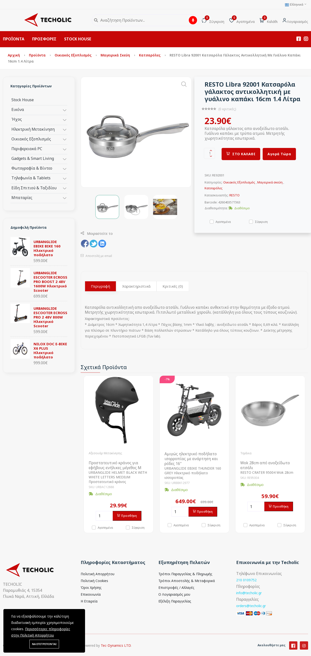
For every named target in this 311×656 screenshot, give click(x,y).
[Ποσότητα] (104, 516)
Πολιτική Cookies (94, 580)
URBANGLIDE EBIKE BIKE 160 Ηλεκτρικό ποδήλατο (47, 248)
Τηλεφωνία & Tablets (31, 177)
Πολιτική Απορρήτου (97, 574)
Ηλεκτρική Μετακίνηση (33, 129)
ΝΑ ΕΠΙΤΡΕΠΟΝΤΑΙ (44, 644)
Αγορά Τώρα (279, 154)
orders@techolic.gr (251, 605)
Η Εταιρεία (89, 601)
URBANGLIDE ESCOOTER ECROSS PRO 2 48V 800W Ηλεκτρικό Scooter (50, 317)
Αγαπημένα (223, 221)
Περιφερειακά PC (26, 148)
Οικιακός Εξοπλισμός (74, 55)
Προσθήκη (127, 516)
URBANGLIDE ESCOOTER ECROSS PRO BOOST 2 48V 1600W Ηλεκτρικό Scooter (50, 281)
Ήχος (16, 119)
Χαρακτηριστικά (136, 286)
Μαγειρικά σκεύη (116, 55)
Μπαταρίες (21, 197)
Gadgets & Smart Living (32, 158)
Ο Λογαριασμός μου (174, 594)
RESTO (234, 195)
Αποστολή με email (96, 256)
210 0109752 (246, 580)
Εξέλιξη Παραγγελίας (174, 601)
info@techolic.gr (249, 593)
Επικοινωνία (91, 594)
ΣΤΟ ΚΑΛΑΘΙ (241, 154)
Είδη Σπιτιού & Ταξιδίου (34, 187)
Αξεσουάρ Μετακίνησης (105, 453)
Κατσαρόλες (150, 55)
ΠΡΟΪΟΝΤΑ (13, 38)
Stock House (22, 99)
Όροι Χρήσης (91, 587)
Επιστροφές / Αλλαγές (176, 587)
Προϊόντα (38, 55)
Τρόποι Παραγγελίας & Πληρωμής (185, 574)
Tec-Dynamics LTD (116, 650)
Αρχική (14, 55)
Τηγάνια (245, 453)
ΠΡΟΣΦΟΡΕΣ (44, 38)
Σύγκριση (261, 221)
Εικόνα (17, 109)
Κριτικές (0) (173, 286)
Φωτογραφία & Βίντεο (31, 168)
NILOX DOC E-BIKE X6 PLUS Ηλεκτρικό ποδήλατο (50, 350)
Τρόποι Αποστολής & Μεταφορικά (186, 580)
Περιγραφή (100, 286)
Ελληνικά (296, 4)
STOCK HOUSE (77, 38)
